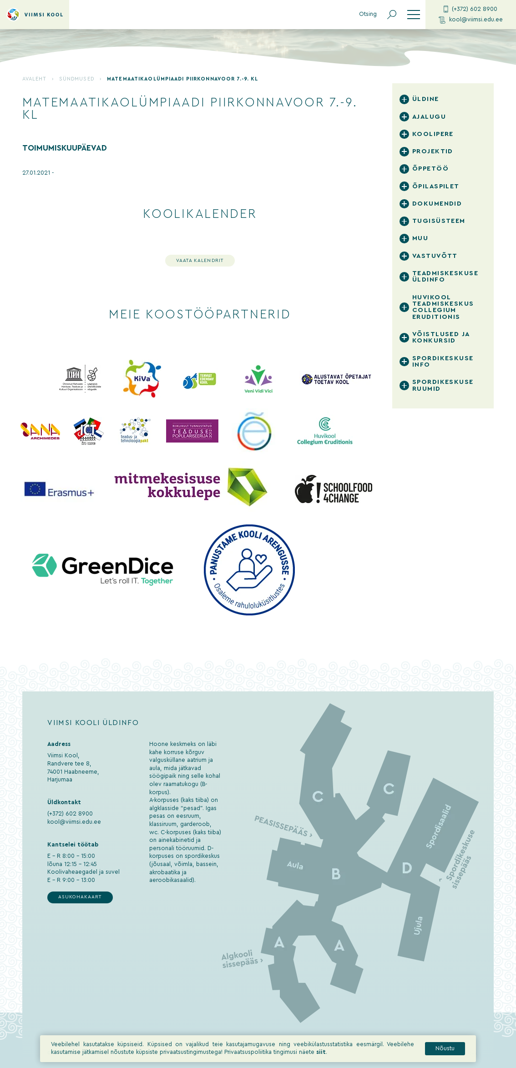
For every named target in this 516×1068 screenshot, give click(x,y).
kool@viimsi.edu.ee (471, 20)
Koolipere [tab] (433, 134)
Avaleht (34, 78)
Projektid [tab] (432, 151)
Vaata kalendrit (200, 260)
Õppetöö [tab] (430, 168)
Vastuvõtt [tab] (435, 255)
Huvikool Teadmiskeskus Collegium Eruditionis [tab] (443, 307)
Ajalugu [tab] (429, 116)
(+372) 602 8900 (470, 9)
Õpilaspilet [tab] (436, 186)
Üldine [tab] (425, 99)
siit (321, 1053)
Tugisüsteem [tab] (438, 220)
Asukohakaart (79, 897)
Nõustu (445, 1049)
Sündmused (76, 78)
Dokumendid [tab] (437, 203)
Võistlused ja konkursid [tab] (441, 337)
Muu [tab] (420, 238)
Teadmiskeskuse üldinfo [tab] (445, 276)
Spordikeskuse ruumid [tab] (443, 385)
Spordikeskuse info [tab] (443, 361)
